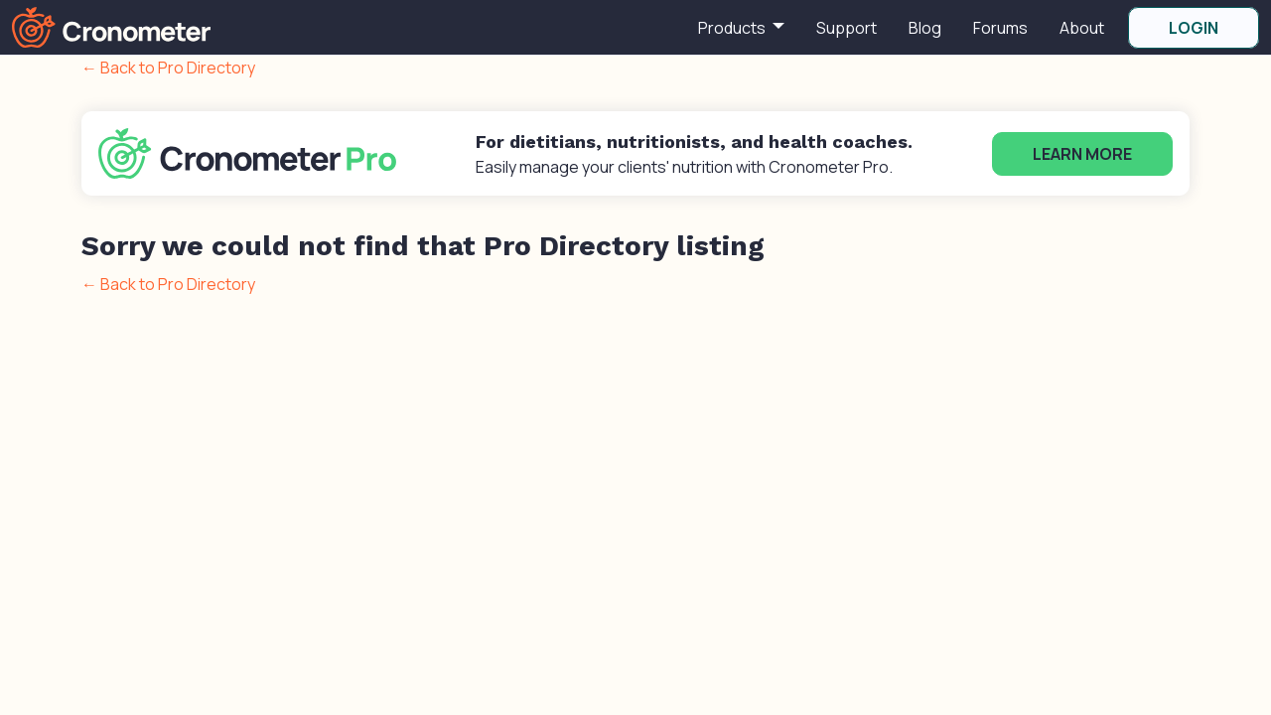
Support (846, 28)
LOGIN (1193, 28)
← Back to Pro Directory (168, 67)
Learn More (1082, 154)
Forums (1000, 28)
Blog (925, 28)
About (1081, 28)
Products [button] (733, 28)
